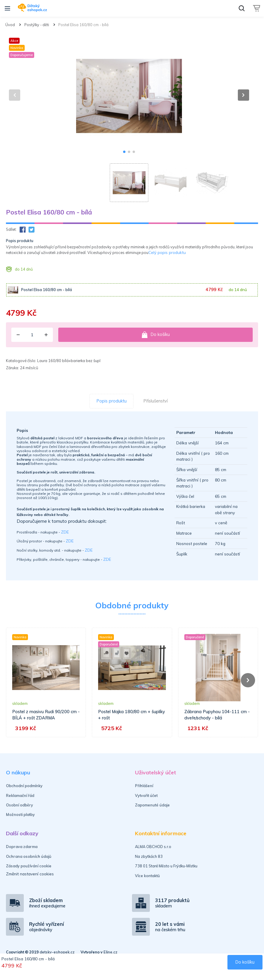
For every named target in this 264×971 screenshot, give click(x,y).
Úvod (10, 24)
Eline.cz (110, 952)
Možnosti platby (20, 814)
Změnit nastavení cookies (30, 873)
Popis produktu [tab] (112, 401)
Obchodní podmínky (24, 785)
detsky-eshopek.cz (57, 952)
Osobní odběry (19, 805)
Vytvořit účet (146, 795)
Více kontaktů (147, 875)
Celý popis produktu (167, 252)
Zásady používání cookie (28, 865)
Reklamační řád (20, 795)
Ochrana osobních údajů (28, 856)
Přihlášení (144, 785)
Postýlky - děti (36, 24)
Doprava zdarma (21, 846)
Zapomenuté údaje (152, 805)
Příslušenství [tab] (156, 401)
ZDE (65, 531)
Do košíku (155, 334)
